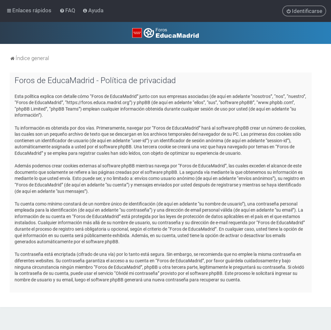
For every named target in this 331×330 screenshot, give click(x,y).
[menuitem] (68, 10)
